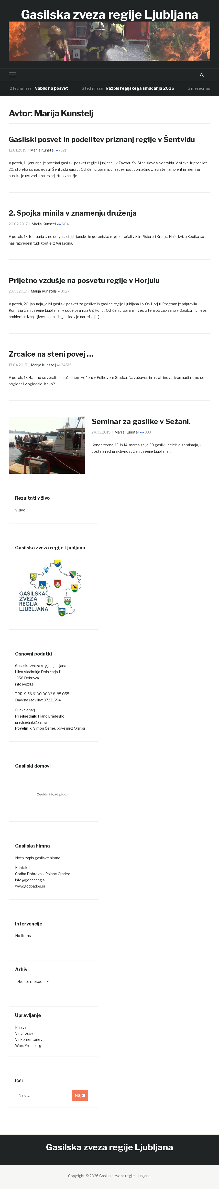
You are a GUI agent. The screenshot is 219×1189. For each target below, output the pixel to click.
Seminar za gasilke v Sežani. (141, 421)
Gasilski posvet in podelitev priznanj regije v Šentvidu (102, 139)
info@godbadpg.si (30, 880)
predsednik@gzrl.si (31, 722)
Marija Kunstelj (42, 150)
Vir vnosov (24, 1033)
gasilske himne (47, 858)
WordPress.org (28, 1045)
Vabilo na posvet (51, 88)
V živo (20, 510)
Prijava (21, 1027)
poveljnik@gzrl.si (71, 728)
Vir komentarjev (28, 1039)
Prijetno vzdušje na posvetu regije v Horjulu (84, 280)
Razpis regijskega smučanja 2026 (140, 88)
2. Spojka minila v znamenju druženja (72, 213)
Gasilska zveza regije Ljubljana (110, 14)
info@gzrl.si (25, 684)
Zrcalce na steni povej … (51, 354)
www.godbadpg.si (30, 886)
